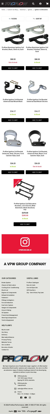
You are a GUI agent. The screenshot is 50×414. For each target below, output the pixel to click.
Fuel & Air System (7, 305)
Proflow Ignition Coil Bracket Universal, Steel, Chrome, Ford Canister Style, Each (13, 153)
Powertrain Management (10, 315)
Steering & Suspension (9, 317)
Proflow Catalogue (33, 282)
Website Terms (6, 342)
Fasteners (5, 297)
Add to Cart (13, 68)
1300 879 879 (22, 385)
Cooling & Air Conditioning (10, 287)
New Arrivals (31, 285)
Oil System (5, 312)
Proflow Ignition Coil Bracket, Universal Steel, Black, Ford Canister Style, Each (37, 153)
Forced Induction (7, 302)
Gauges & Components (9, 307)
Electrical (5, 290)
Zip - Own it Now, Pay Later (35, 292)
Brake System (6, 282)
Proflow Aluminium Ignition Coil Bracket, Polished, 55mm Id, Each (37, 49)
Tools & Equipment (8, 320)
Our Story (5, 332)
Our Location (6, 344)
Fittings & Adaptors (8, 300)
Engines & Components (9, 292)
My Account (5, 329)
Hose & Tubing (6, 310)
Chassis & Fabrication (9, 285)
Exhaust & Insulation (8, 295)
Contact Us (5, 349)
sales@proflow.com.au (25, 388)
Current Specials (32, 287)
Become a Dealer (7, 347)
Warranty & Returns (8, 337)
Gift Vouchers (31, 290)
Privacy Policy (6, 339)
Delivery (4, 334)
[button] (3, 3)
